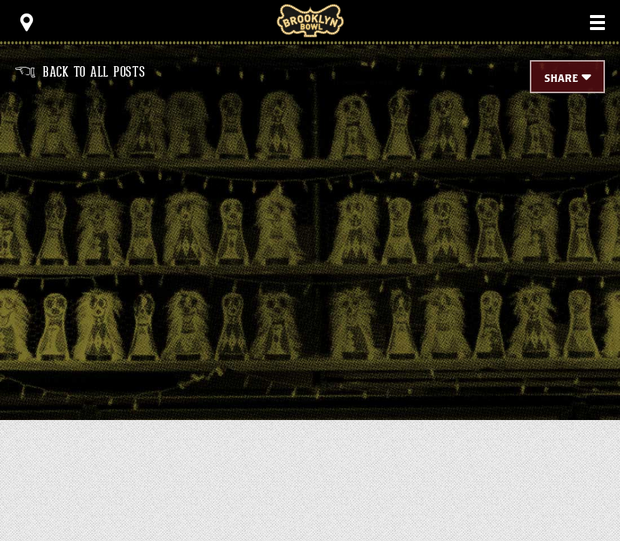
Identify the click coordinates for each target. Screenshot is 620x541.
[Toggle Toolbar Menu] (26, 22)
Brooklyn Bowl (310, 21)
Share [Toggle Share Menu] (561, 78)
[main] (310, 232)
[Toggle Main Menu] (597, 22)
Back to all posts (80, 72)
